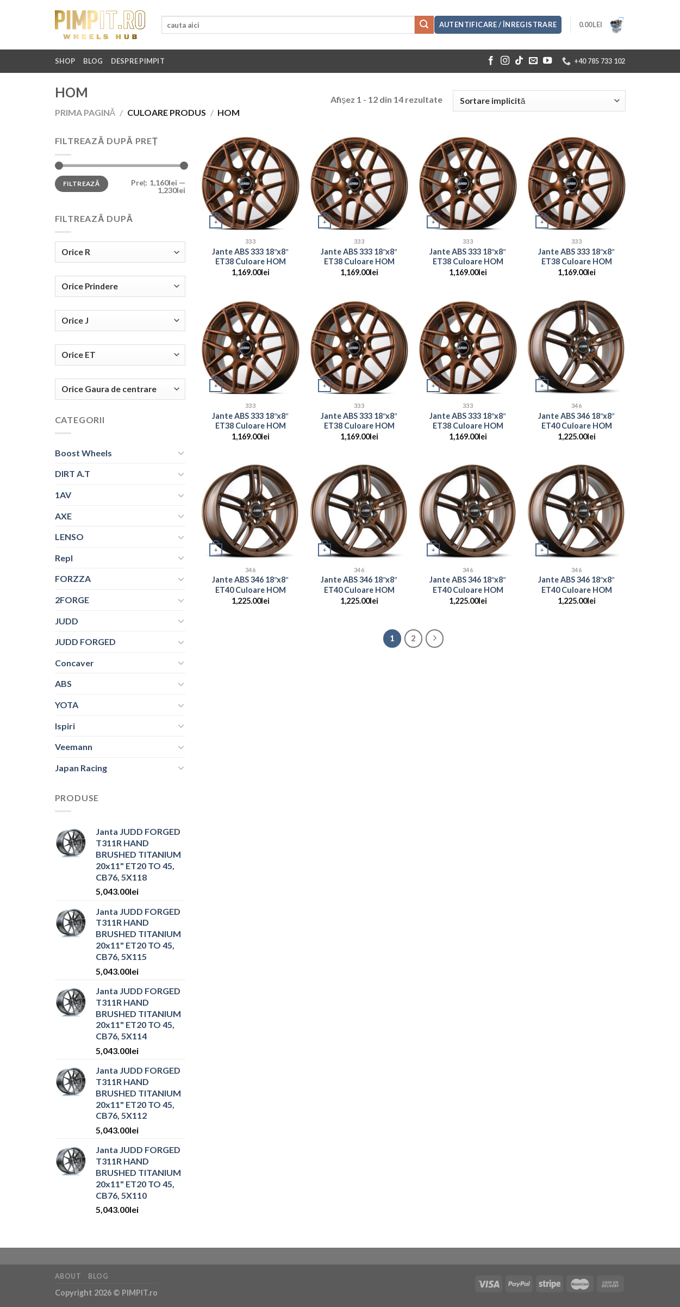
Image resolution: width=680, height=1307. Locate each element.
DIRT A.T (72, 473)
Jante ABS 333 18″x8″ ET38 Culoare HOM (250, 257)
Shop (65, 61)
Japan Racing (81, 768)
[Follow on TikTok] (519, 61)
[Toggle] (181, 452)
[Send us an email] (533, 61)
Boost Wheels (83, 453)
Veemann (73, 746)
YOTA (66, 704)
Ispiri (65, 726)
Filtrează (81, 183)
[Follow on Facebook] (490, 61)
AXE (63, 516)
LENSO (69, 536)
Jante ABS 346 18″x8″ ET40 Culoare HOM (576, 421)
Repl (64, 558)
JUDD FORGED (85, 641)
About (68, 1276)
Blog (93, 61)
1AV (63, 495)
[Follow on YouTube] (547, 61)
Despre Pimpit (138, 61)
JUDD (66, 621)
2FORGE (72, 599)
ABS (63, 683)
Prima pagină (85, 112)
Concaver (74, 663)
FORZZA (73, 578)
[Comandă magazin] (539, 101)
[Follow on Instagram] (505, 61)
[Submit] (424, 25)
